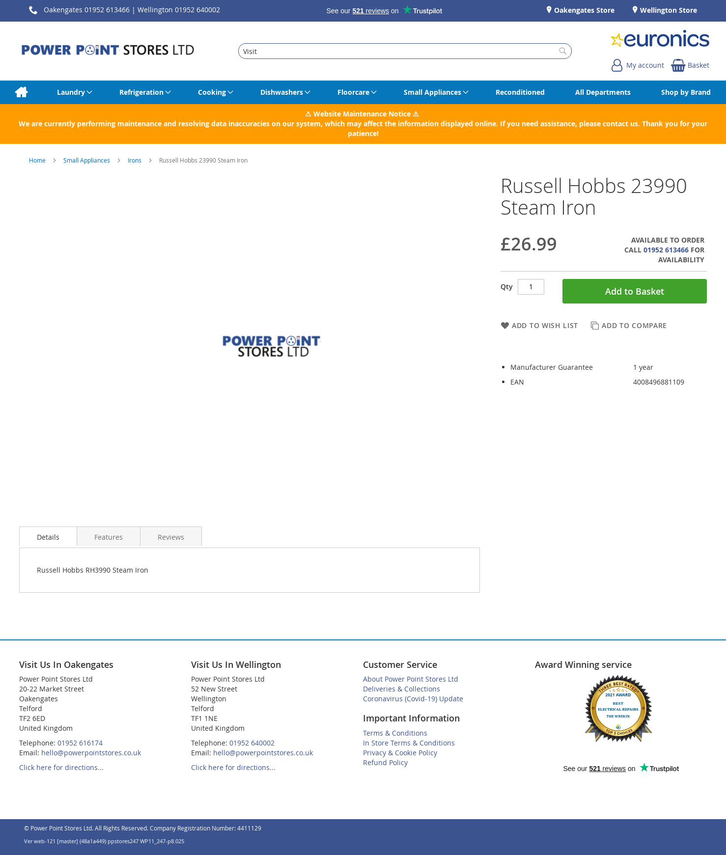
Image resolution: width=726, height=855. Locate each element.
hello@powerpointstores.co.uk (91, 752)
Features (108, 537)
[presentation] (48, 536)
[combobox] (405, 51)
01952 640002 (252, 742)
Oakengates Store (583, 10)
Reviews (171, 537)
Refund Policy (385, 762)
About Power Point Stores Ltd (410, 679)
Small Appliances (87, 160)
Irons (135, 160)
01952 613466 (666, 249)
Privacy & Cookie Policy (400, 752)
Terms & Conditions (395, 733)
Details (48, 537)
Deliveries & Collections (401, 688)
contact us (620, 123)
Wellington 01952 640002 (179, 9)
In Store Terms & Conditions (409, 742)
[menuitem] (20, 92)
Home (38, 160)
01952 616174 (80, 742)
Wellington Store (667, 10)
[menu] (363, 92)
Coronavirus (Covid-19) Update (413, 698)
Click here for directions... (61, 767)
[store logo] (108, 51)
